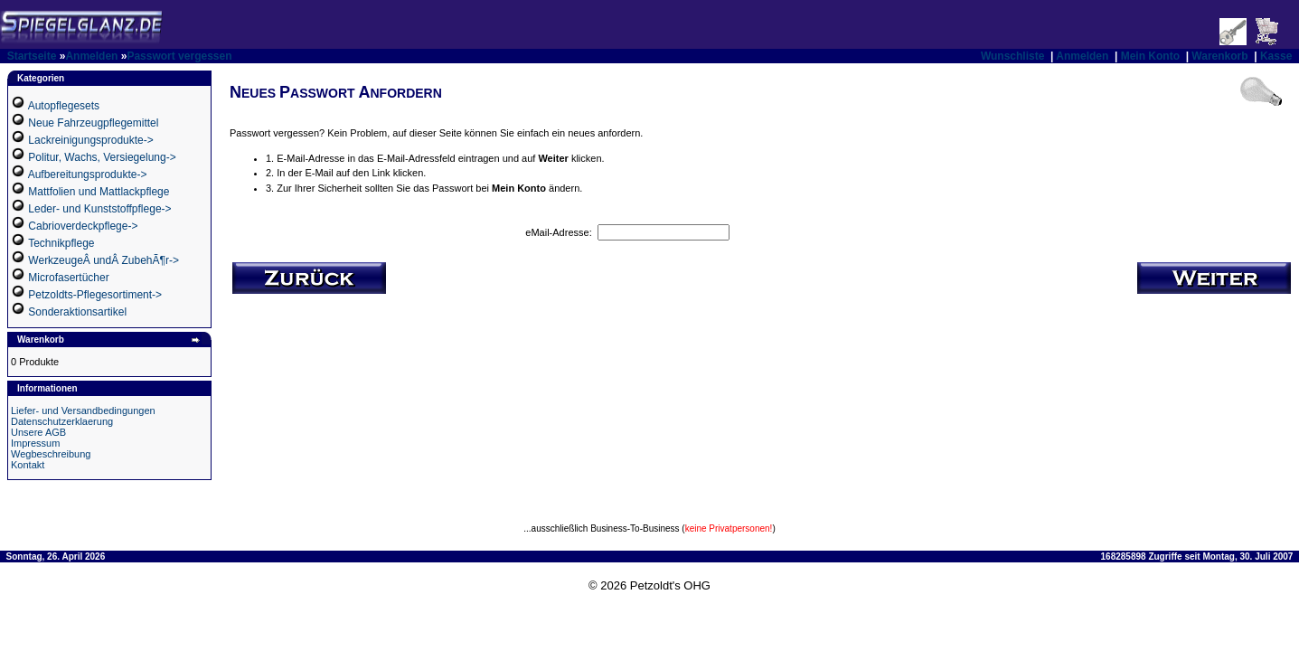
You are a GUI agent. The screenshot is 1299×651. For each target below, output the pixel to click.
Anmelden (91, 56)
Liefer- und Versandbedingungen (83, 410)
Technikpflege (61, 243)
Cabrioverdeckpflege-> (82, 226)
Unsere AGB (38, 432)
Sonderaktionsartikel (77, 312)
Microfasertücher (68, 277)
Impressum (35, 443)
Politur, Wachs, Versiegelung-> (101, 157)
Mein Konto (1150, 56)
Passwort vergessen (179, 56)
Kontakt (27, 464)
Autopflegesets (63, 105)
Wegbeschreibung (50, 453)
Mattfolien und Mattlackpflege (98, 191)
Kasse (1276, 56)
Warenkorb (1219, 56)
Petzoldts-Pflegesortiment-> (95, 294)
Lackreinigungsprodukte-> (90, 140)
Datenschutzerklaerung (62, 421)
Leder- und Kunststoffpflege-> (99, 209)
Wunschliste (1012, 56)
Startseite (32, 56)
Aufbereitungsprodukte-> (87, 174)
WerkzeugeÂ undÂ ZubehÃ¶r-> (103, 260)
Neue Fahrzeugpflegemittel (93, 123)
